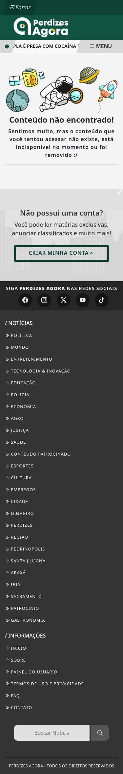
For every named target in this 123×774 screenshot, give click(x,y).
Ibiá (13, 584)
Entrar (19, 7)
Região (16, 537)
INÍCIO (15, 648)
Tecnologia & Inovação (38, 371)
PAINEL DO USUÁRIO (31, 672)
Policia (17, 395)
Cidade (16, 501)
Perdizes (18, 525)
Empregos (20, 489)
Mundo (17, 347)
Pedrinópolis (25, 549)
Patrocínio (22, 608)
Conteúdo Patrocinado (38, 454)
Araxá (15, 573)
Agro (14, 418)
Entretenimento (28, 359)
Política (18, 335)
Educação (20, 383)
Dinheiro (19, 513)
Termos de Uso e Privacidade (44, 684)
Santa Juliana (25, 561)
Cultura (18, 478)
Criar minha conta (61, 253)
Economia (20, 406)
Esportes (19, 466)
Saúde (15, 442)
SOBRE (15, 660)
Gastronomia (25, 620)
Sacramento (23, 596)
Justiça (17, 430)
